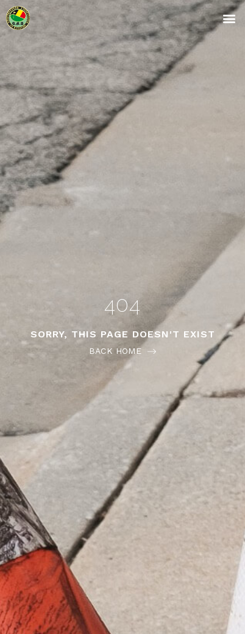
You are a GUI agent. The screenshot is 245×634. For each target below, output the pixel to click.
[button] (229, 18)
